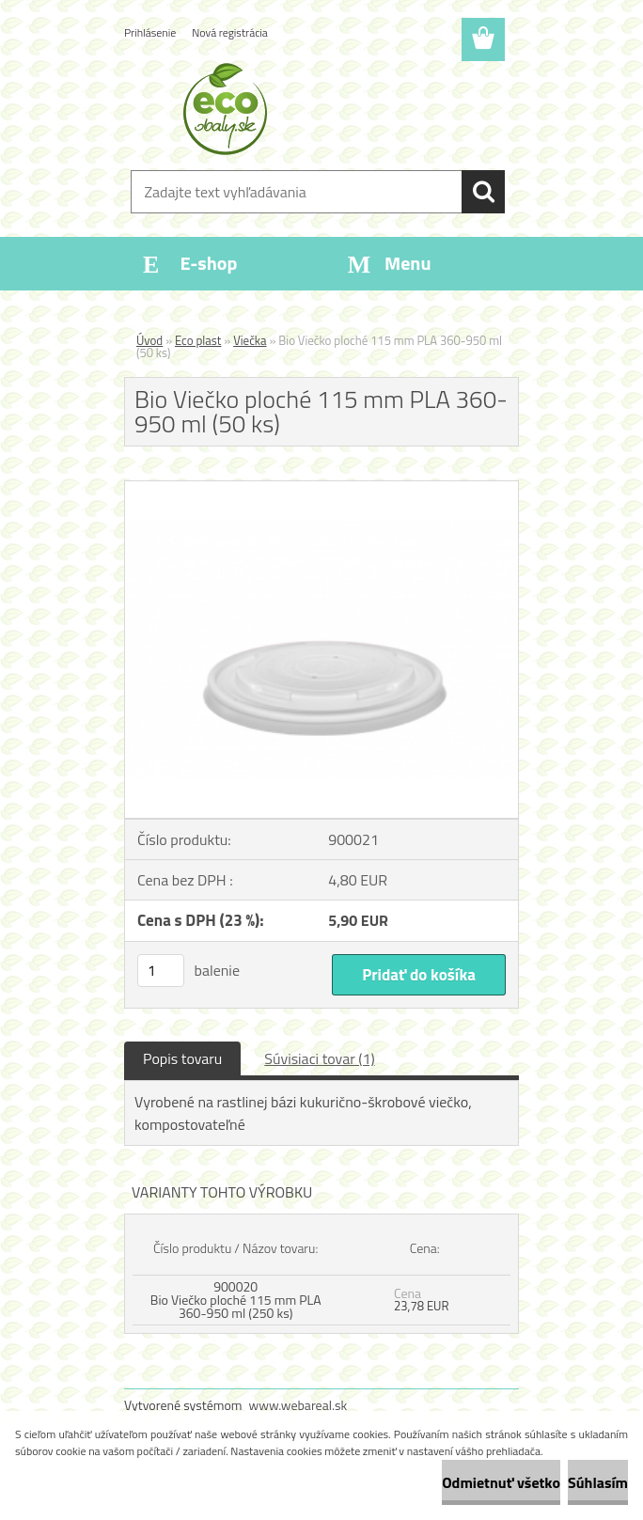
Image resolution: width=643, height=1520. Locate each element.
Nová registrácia (230, 32)
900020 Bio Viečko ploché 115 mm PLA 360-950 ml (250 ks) (236, 1300)
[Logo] (309, 109)
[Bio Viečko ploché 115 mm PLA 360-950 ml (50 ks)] (321, 489)
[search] (483, 191)
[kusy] (160, 970)
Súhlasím (598, 1482)
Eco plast (198, 340)
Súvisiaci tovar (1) (319, 1058)
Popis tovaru (182, 1058)
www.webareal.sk (298, 1405)
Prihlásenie (150, 32)
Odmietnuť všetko (501, 1482)
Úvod (149, 340)
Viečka (249, 340)
